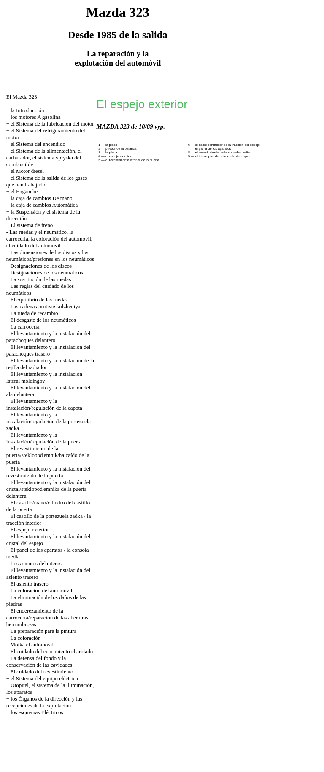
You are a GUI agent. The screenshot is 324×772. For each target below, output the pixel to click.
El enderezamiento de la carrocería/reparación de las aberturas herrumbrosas (47, 617)
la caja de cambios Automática (44, 205)
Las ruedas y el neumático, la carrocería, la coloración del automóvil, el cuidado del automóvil (49, 239)
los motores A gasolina (35, 117)
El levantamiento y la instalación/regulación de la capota (44, 404)
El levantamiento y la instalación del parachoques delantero (48, 336)
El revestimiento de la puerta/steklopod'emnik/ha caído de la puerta (47, 455)
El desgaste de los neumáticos (43, 320)
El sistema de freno (32, 225)
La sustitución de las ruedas (41, 279)
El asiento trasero (30, 583)
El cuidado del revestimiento (42, 671)
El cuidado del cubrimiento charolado (52, 651)
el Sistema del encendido (38, 144)
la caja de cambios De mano (41, 198)
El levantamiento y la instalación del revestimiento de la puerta (48, 472)
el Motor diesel (27, 171)
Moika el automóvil (32, 644)
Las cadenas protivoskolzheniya (46, 306)
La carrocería (25, 326)
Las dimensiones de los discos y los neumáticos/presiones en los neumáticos (50, 255)
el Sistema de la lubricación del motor (52, 123)
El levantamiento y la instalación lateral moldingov (44, 377)
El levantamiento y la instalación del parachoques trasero (48, 350)
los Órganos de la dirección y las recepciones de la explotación (44, 702)
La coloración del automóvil (42, 590)
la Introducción (27, 110)
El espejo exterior (30, 529)
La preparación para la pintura (44, 631)
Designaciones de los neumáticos (47, 272)
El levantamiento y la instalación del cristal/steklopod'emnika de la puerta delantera (48, 489)
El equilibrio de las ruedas (39, 299)
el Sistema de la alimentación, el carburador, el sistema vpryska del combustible (44, 157)
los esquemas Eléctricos (37, 712)
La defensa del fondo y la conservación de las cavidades (39, 661)
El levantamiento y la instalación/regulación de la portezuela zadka (48, 421)
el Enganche (24, 191)
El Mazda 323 (21, 96)
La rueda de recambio (34, 313)
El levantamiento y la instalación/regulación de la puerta (44, 438)
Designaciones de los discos (41, 266)
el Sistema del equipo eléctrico (44, 678)
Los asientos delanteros (36, 563)
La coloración (26, 638)
